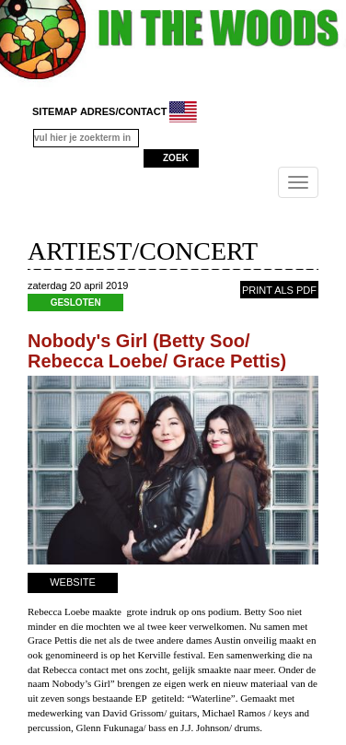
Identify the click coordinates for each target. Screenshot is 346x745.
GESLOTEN (76, 302)
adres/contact (123, 111)
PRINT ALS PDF (279, 290)
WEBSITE (73, 582)
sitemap (54, 111)
